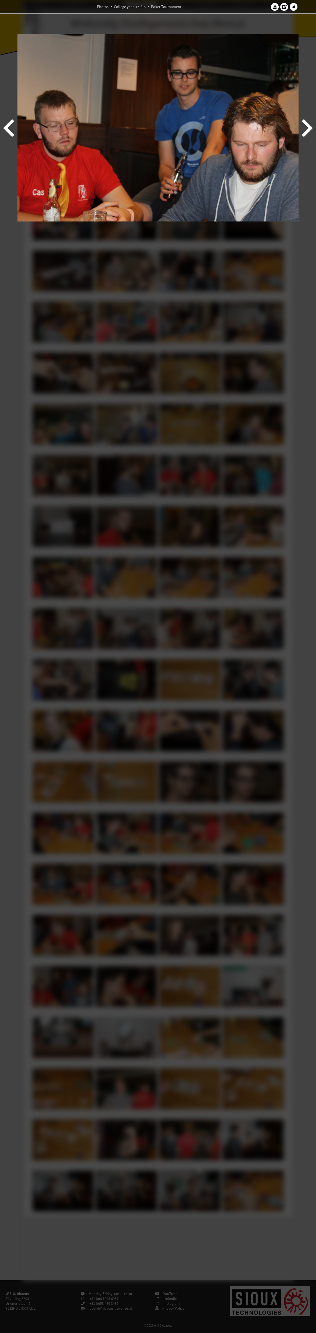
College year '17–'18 (130, 6)
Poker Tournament (166, 6)
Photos (103, 6)
